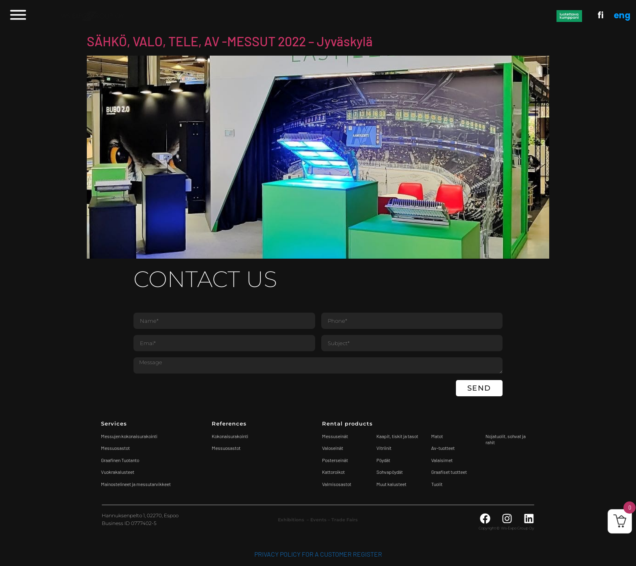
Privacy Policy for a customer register (318, 554)
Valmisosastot (336, 484)
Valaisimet (442, 460)
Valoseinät (332, 448)
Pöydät (383, 460)
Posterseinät (335, 460)
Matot (437, 436)
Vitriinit (383, 448)
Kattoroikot (333, 472)
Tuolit (437, 484)
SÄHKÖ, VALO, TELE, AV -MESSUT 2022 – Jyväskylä (230, 41)
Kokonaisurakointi (230, 436)
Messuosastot (226, 448)
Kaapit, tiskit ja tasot (397, 436)
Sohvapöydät (389, 472)
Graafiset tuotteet (449, 472)
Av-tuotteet (443, 448)
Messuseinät (335, 436)
